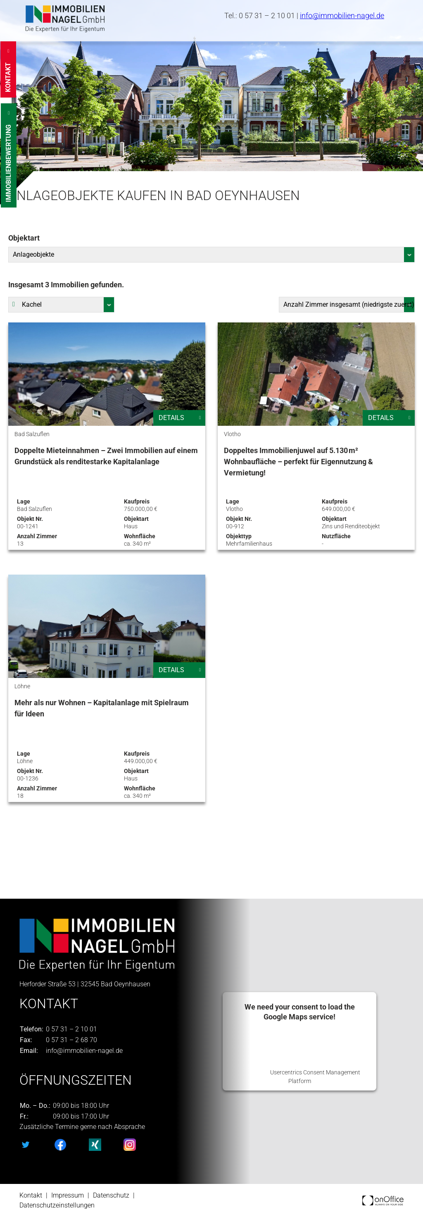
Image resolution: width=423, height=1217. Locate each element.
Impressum (67, 1195)
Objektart (24, 238)
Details (171, 418)
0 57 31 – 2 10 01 (267, 15)
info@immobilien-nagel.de (342, 15)
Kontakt (30, 1195)
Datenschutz (111, 1195)
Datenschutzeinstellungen (57, 1205)
